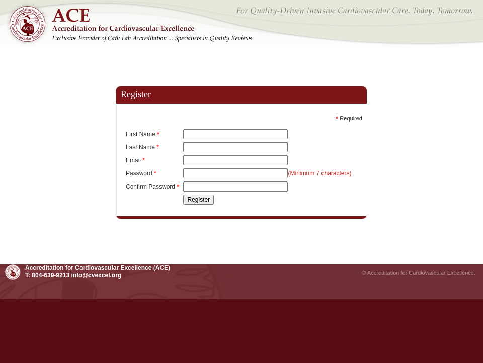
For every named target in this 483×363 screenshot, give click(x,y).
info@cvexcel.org (96, 275)
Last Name (142, 147)
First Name (142, 134)
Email (135, 160)
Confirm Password (152, 186)
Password (141, 173)
